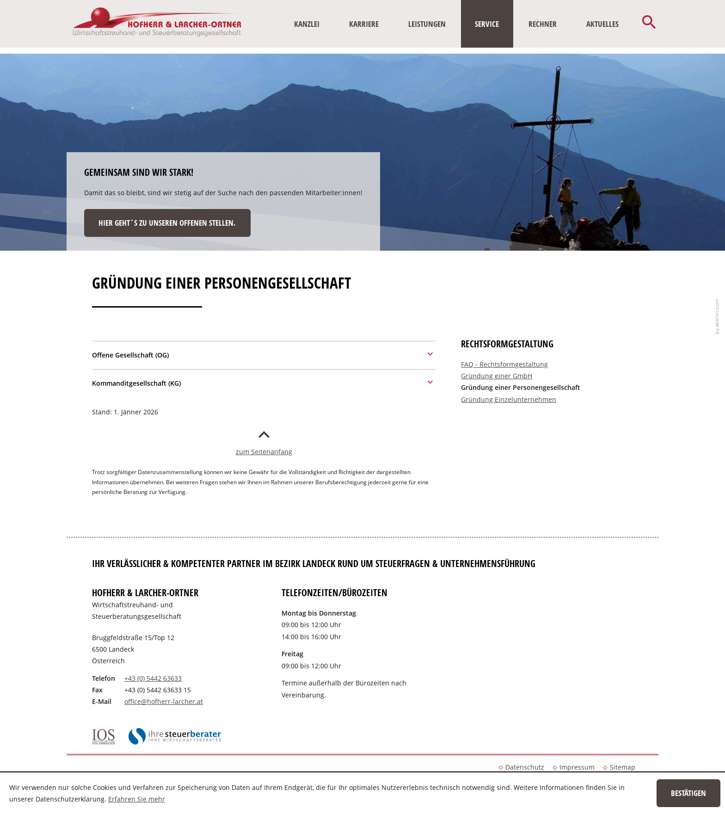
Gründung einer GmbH (496, 375)
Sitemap (622, 767)
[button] (649, 24)
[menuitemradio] (364, 24)
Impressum (577, 767)
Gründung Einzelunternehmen (508, 399)
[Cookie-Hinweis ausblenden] (688, 793)
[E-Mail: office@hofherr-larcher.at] (163, 701)
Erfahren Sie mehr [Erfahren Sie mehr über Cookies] (136, 799)
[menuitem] (307, 24)
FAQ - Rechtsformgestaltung (504, 364)
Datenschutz (524, 767)
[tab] (264, 353)
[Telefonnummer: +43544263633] (153, 678)
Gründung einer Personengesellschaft (520, 387)
